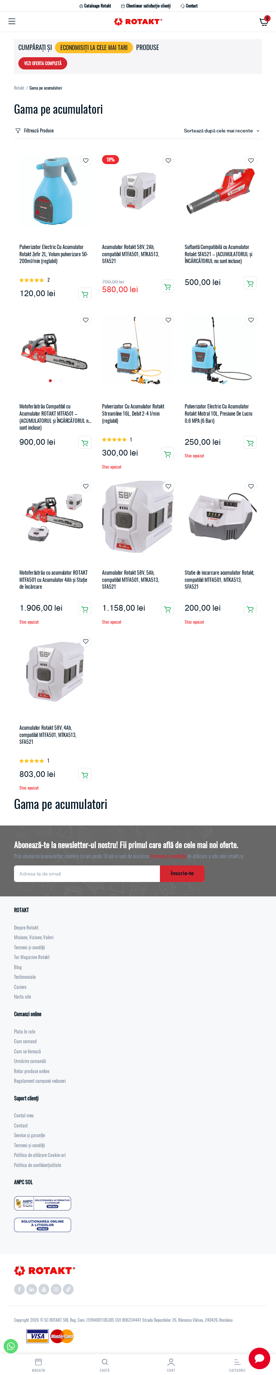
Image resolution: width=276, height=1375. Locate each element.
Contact (189, 6)
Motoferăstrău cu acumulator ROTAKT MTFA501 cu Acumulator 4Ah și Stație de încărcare (53, 579)
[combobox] (221, 131)
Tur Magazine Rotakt (32, 956)
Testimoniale (25, 976)
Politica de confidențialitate (37, 1164)
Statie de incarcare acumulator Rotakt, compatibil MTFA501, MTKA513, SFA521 (219, 579)
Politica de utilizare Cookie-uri (40, 1154)
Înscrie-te (182, 873)
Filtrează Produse (34, 130)
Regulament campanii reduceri (40, 1080)
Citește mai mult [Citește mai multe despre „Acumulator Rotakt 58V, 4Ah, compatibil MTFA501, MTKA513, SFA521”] (85, 774)
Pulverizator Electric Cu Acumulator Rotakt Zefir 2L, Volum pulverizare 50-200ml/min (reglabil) (53, 253)
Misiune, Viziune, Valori (34, 937)
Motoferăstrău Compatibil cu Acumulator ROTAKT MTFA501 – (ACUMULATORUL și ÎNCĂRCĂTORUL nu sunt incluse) (55, 417)
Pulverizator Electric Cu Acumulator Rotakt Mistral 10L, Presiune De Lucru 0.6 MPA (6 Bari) (218, 413)
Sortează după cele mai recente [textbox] (218, 131)
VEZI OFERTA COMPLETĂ (42, 63)
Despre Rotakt (26, 927)
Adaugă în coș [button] (85, 293)
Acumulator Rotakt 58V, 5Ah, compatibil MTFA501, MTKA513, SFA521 (130, 579)
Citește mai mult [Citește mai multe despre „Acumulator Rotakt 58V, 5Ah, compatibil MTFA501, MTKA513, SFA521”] (167, 608)
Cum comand (25, 1041)
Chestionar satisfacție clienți (145, 6)
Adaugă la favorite (85, 161)
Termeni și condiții (29, 947)
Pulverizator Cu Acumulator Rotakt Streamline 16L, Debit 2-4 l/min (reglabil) (133, 413)
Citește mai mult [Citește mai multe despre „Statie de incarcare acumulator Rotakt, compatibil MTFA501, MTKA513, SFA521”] (250, 608)
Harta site (22, 996)
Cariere (20, 986)
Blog (18, 967)
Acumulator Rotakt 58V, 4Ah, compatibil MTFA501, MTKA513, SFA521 (48, 734)
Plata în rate (24, 1031)
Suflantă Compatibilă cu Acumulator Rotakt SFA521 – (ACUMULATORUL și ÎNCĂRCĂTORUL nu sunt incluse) (218, 253)
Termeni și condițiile (168, 856)
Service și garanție (29, 1135)
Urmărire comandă (30, 1060)
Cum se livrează (27, 1051)
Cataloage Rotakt (94, 6)
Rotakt (19, 88)
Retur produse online (31, 1071)
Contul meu (24, 1115)
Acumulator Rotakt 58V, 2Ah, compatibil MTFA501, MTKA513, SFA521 (130, 253)
